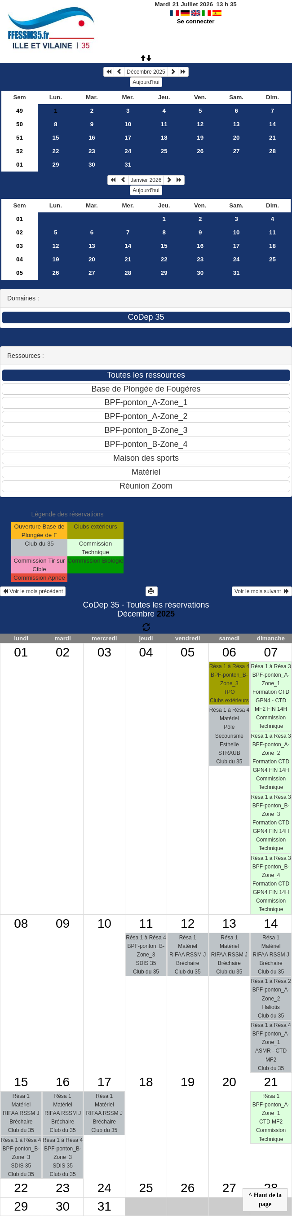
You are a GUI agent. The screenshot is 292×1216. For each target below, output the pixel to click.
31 (127, 164)
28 (272, 151)
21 (272, 137)
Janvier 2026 (146, 180)
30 (91, 164)
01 (19, 164)
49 (19, 110)
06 (229, 652)
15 (55, 137)
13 (236, 124)
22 (55, 151)
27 (236, 151)
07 (271, 652)
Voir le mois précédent (33, 591)
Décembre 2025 (146, 72)
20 (236, 137)
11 (164, 124)
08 (21, 923)
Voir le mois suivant (261, 591)
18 (164, 137)
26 (200, 151)
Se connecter (196, 21)
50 (19, 124)
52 (19, 151)
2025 (166, 613)
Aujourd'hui (146, 82)
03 (19, 245)
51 (19, 137)
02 (19, 232)
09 (63, 923)
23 (91, 151)
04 (19, 259)
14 (272, 124)
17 (127, 137)
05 (19, 272)
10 (127, 124)
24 (127, 151)
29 (55, 164)
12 (200, 124)
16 (91, 137)
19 (200, 137)
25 (164, 151)
